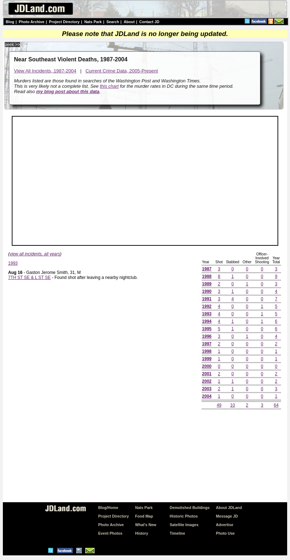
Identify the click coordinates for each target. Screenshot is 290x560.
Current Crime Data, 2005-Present (122, 70)
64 (276, 405)
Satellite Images (184, 525)
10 (232, 405)
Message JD (227, 516)
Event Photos (110, 533)
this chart (109, 86)
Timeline (177, 533)
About (129, 22)
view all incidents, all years (35, 253)
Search (112, 22)
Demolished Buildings (190, 507)
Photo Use (225, 533)
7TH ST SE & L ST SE (29, 277)
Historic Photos (184, 516)
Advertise (224, 525)
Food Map (144, 516)
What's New (145, 525)
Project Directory (64, 22)
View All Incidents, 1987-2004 (45, 70)
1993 (13, 263)
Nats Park (93, 22)
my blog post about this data (67, 91)
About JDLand (229, 507)
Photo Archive (32, 22)
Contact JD (149, 22)
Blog (10, 22)
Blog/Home (108, 507)
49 (219, 405)
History (141, 533)
